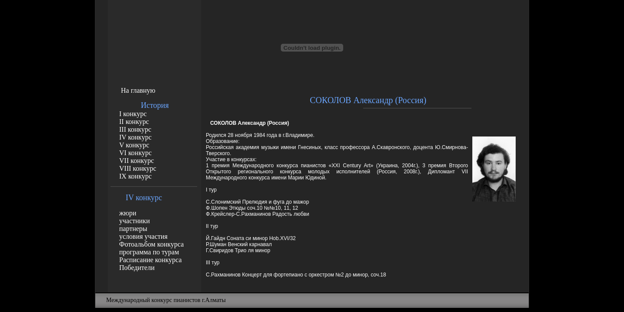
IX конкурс (135, 176)
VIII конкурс (137, 168)
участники (134, 220)
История (155, 105)
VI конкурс (135, 152)
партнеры (133, 228)
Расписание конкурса (150, 259)
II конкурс (134, 121)
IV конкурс (135, 137)
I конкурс (133, 113)
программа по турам (149, 252)
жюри (127, 213)
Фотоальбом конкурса (151, 244)
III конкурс (135, 129)
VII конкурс (136, 160)
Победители (137, 267)
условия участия (143, 236)
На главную (138, 90)
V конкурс (134, 145)
